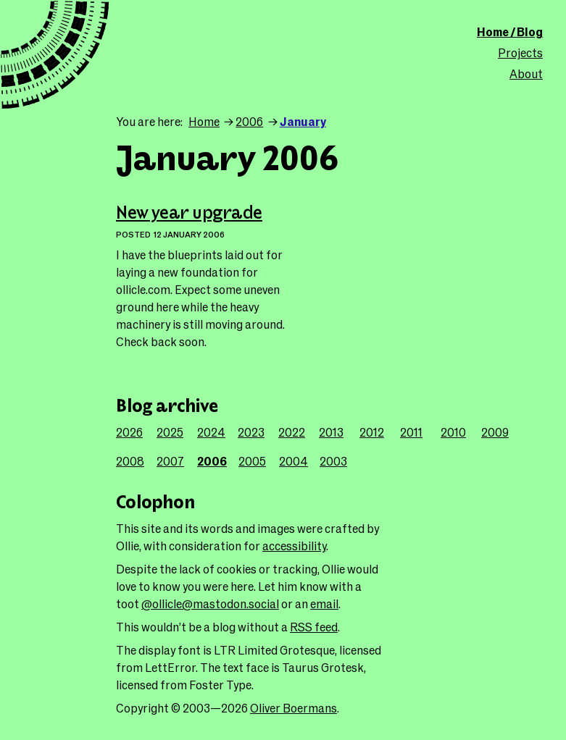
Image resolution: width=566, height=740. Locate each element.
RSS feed (314, 626)
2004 (293, 460)
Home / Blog (510, 31)
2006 (249, 121)
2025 (170, 432)
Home (204, 121)
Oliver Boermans (293, 707)
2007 (170, 460)
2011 (411, 432)
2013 (331, 432)
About (526, 73)
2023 (251, 432)
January (303, 121)
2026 (129, 432)
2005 (252, 460)
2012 (371, 432)
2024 (211, 432)
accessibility (294, 545)
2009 (495, 432)
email (324, 603)
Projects (520, 52)
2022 (291, 432)
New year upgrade (189, 213)
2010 (453, 432)
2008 (130, 460)
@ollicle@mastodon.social (210, 603)
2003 (333, 460)
